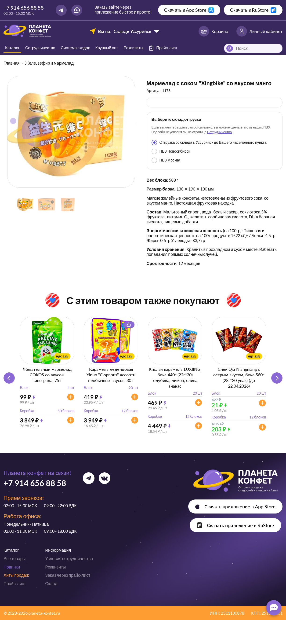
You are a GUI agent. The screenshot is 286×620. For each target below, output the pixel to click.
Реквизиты (133, 47)
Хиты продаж (16, 575)
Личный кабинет (259, 31)
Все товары (14, 558)
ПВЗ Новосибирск (171, 151)
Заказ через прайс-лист (67, 575)
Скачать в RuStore (249, 10)
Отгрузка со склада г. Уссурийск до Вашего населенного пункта (209, 142)
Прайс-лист (15, 583)
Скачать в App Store (185, 10)
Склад (51, 583)
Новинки (12, 566)
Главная (12, 63)
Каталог (12, 47)
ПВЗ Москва (166, 160)
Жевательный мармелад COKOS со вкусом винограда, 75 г (47, 375)
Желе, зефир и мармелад (49, 63)
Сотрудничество (40, 47)
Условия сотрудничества (69, 558)
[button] (276, 378)
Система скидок (75, 47)
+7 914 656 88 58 (24, 7)
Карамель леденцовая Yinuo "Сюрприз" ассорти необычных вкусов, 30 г (111, 375)
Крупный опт (106, 47)
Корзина (213, 31)
